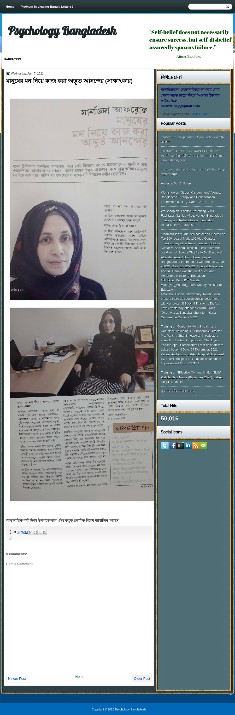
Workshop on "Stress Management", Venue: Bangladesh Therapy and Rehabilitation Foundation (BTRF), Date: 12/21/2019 (191, 197)
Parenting (12, 59)
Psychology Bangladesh (62, 30)
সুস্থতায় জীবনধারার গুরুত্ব (177, 391)
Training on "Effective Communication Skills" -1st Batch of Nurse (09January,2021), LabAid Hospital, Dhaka (192, 377)
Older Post (142, 678)
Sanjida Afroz (198, 114)
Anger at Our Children (176, 183)
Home (10, 6)
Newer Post (17, 678)
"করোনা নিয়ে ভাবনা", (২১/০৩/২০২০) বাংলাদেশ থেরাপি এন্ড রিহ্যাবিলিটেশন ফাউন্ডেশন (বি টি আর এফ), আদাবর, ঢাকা (192, 155)
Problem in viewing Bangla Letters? (47, 6)
